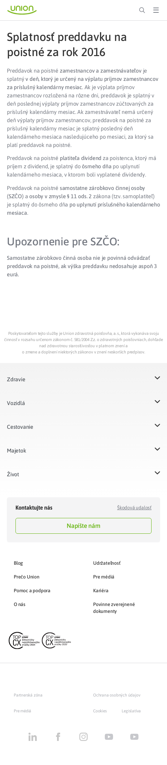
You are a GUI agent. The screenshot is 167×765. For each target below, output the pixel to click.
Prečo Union (27, 577)
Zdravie (16, 379)
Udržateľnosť (107, 563)
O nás (19, 604)
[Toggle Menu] (156, 10)
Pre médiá (103, 577)
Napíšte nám (83, 525)
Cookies (100, 711)
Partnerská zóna (28, 695)
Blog (18, 563)
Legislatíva (131, 711)
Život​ (13, 474)
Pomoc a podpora (32, 590)
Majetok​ (16, 450)
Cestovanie (20, 427)
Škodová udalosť (134, 507)
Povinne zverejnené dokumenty (114, 608)
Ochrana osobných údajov (116, 695)
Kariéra (101, 590)
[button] (83, 383)
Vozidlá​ (16, 403)
